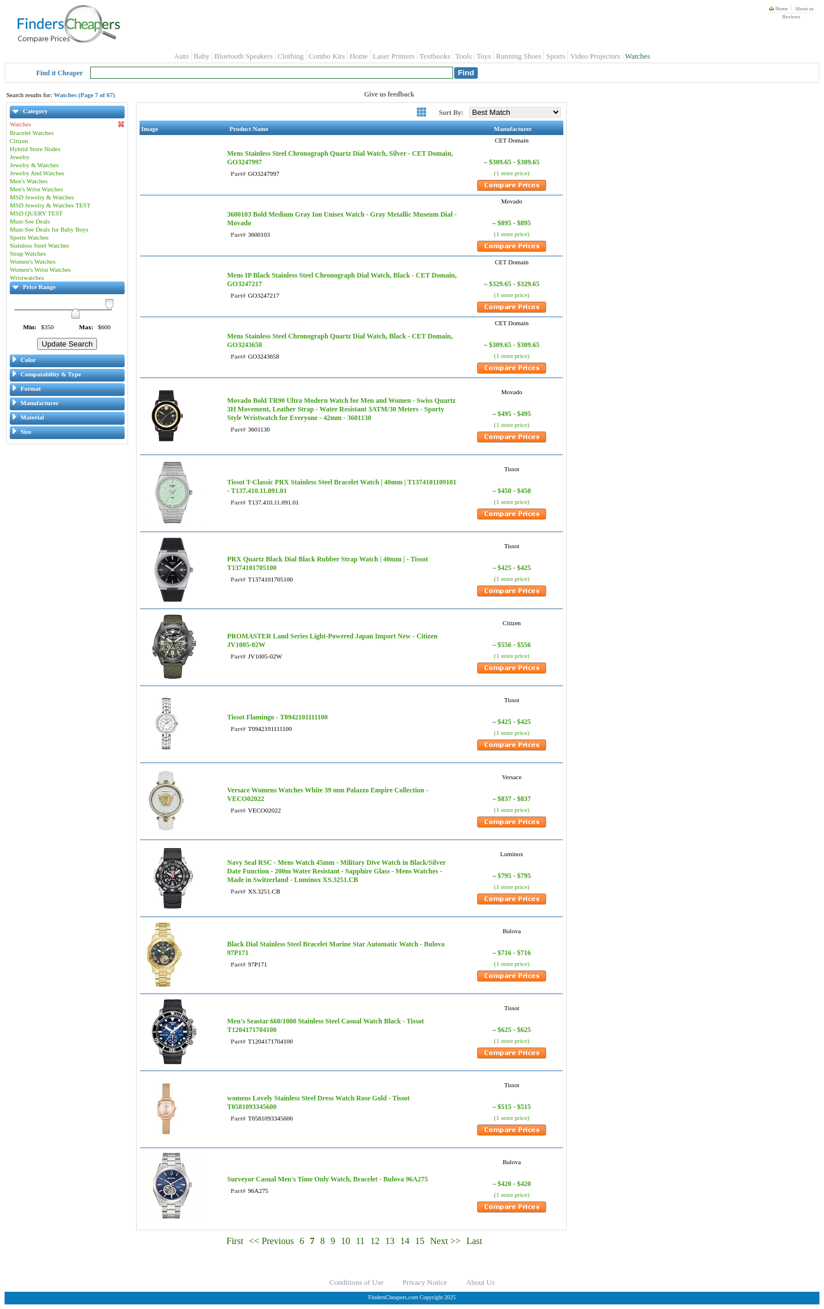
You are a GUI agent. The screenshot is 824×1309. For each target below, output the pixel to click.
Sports (555, 56)
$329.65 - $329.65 (514, 284)
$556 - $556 (514, 645)
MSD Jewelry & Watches (42, 197)
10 (345, 1241)
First (234, 1241)
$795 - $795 (514, 876)
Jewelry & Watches (34, 164)
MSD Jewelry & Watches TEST (50, 205)
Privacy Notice (425, 1282)
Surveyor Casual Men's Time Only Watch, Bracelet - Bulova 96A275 (327, 1179)
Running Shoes (518, 56)
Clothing (290, 56)
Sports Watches (29, 237)
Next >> (445, 1241)
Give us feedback (389, 94)
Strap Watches (28, 253)
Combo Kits (326, 56)
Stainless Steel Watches (39, 245)
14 (404, 1241)
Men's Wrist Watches (36, 189)
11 (360, 1241)
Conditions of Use (357, 1282)
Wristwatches (27, 277)
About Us (480, 1282)
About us (804, 8)
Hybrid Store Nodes (35, 148)
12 (375, 1241)
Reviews (791, 17)
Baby (201, 56)
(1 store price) (511, 173)
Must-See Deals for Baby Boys (49, 229)
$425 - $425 (514, 568)
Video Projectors (595, 56)
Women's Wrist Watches (40, 269)
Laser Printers (394, 56)
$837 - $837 (514, 799)
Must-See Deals (30, 221)
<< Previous (271, 1241)
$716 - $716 (514, 953)
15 (419, 1241)
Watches (637, 56)
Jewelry (19, 156)
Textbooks (434, 56)
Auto (181, 56)
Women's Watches (33, 261)
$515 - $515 (514, 1107)
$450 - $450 (514, 491)
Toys (484, 56)
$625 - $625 (514, 1030)
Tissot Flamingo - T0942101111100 (277, 717)
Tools (463, 56)
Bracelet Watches (31, 132)
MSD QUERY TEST (36, 213)
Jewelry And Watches (37, 173)
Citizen (19, 140)
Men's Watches (29, 181)
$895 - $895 (514, 223)
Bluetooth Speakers (243, 56)
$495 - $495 (514, 414)
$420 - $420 (514, 1184)
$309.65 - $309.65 (514, 162)
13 (389, 1241)
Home (778, 8)
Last (474, 1241)
